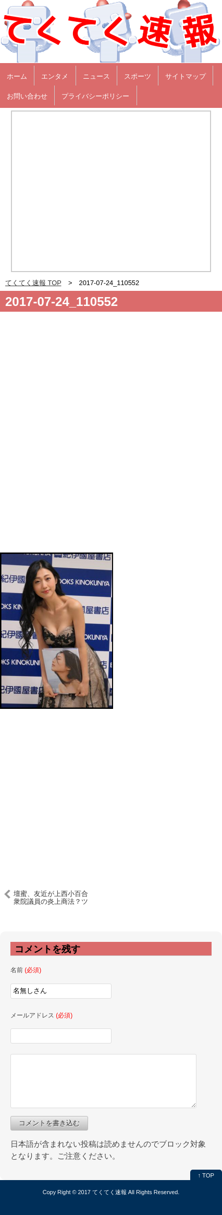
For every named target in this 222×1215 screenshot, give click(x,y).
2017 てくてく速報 (102, 1192)
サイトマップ (185, 76)
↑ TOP (206, 1175)
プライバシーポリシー (95, 96)
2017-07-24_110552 (61, 301)
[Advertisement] (111, 436)
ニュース (96, 76)
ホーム (17, 76)
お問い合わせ (27, 96)
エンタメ (54, 76)
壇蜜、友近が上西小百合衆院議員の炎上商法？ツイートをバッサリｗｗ (51, 897)
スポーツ (137, 76)
